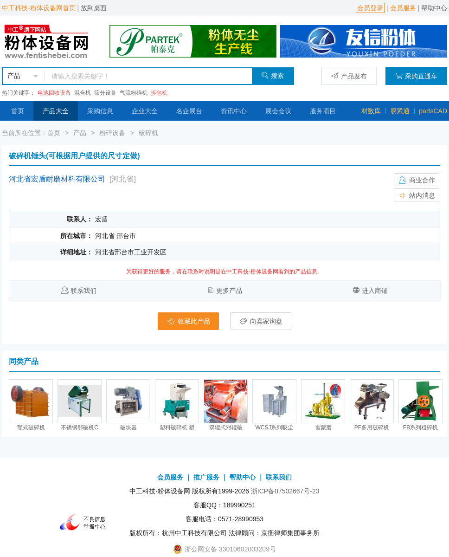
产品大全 (56, 111)
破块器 (128, 427)
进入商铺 (375, 290)
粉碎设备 (112, 132)
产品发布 (349, 76)
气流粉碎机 (134, 93)
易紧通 (400, 111)
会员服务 (403, 8)
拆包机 (159, 93)
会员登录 (370, 8)
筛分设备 (105, 93)
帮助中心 (434, 8)
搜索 (272, 75)
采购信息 (100, 111)
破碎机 (148, 132)
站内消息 (416, 195)
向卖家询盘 (260, 321)
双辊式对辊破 (226, 427)
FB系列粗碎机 (420, 427)
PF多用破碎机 (371, 427)
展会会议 (278, 111)
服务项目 (323, 111)
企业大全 (145, 111)
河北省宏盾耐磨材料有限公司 (57, 179)
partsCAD (433, 111)
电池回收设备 (54, 93)
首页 (17, 111)
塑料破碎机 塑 (177, 427)
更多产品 (229, 290)
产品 (79, 132)
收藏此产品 (188, 321)
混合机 (82, 93)
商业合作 (416, 180)
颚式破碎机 (31, 427)
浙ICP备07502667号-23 (285, 491)
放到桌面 (94, 8)
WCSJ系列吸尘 (275, 427)
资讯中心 (234, 111)
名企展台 (189, 111)
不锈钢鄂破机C (79, 427)
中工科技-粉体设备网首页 (39, 8)
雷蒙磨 (323, 427)
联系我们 (83, 290)
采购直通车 (416, 76)
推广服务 (206, 477)
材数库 (371, 111)
